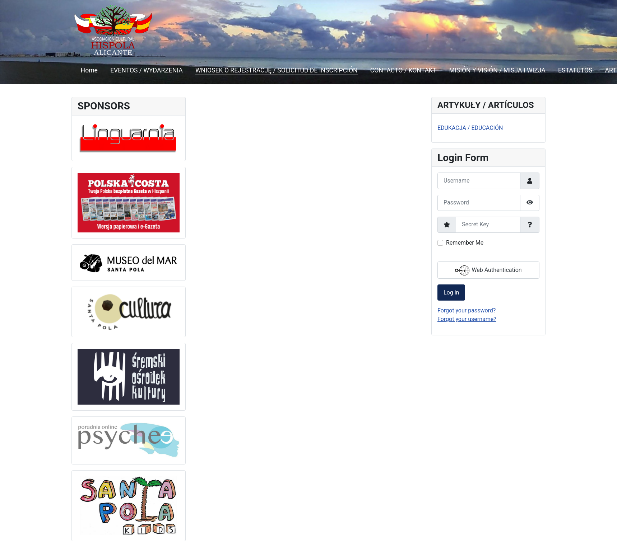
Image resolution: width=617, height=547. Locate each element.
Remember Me (464, 242)
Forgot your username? (466, 319)
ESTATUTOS (575, 70)
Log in (451, 292)
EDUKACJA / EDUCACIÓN (470, 127)
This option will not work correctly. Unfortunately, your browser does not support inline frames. (308, 192)
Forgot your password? (466, 310)
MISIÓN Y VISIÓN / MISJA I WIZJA (497, 70)
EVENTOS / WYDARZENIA (146, 70)
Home (89, 70)
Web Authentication (488, 270)
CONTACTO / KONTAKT (403, 70)
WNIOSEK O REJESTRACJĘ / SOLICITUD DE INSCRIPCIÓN (276, 70)
